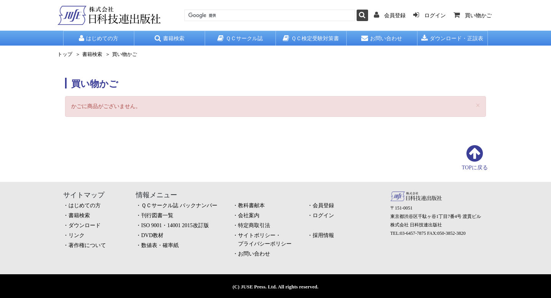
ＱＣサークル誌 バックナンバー (179, 205)
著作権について (87, 245)
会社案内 (248, 215)
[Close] (478, 106)
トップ (64, 54)
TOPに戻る (475, 167)
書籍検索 (169, 38)
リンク (76, 235)
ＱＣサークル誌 (240, 38)
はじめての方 (98, 38)
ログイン (323, 215)
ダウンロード (84, 225)
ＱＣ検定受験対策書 (311, 38)
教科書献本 (251, 205)
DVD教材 (152, 235)
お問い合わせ (381, 38)
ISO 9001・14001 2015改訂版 (175, 225)
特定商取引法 (254, 225)
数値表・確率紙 (160, 245)
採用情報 (323, 235)
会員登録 (323, 205)
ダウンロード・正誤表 (452, 38)
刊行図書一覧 (157, 215)
